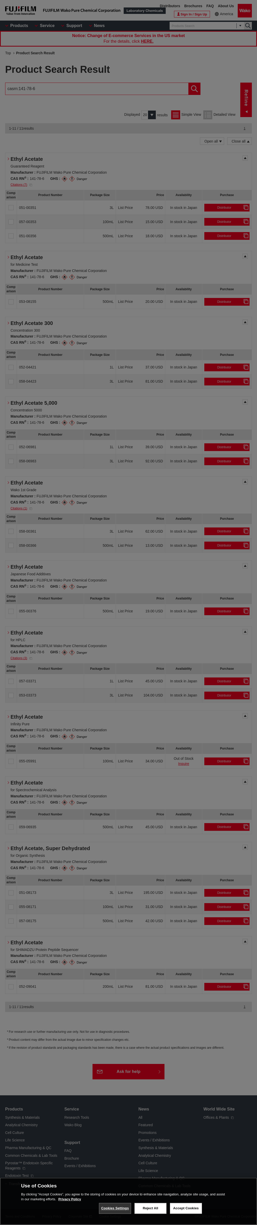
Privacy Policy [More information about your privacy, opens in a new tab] (69, 1199)
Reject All (150, 1208)
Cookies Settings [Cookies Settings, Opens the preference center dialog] (115, 1208)
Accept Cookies (186, 1208)
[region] (128, 1201)
